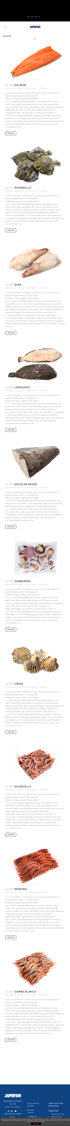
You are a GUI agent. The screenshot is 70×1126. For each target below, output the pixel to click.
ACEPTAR (36, 1123)
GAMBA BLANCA (25, 991)
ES (29, 17)
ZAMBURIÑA (22, 581)
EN (32, 17)
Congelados (32, 1117)
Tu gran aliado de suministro (33, 1105)
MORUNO (20, 889)
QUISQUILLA (22, 786)
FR (36, 17)
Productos (30, 1110)
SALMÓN (20, 85)
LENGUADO (22, 387)
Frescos (30, 1112)
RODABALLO (22, 187)
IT (39, 17)
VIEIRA (18, 683)
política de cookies (59, 1120)
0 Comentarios (30, 88)
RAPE (17, 284)
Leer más (10, 133)
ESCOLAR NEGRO (25, 484)
